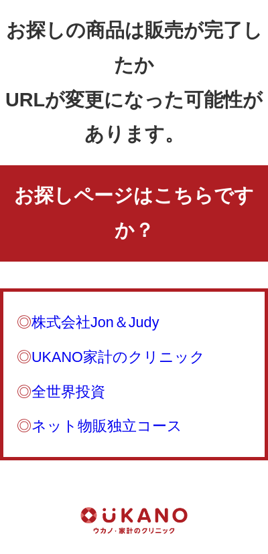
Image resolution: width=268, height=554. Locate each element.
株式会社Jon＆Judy (95, 322)
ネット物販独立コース (106, 426)
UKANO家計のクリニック (118, 357)
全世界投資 (68, 391)
